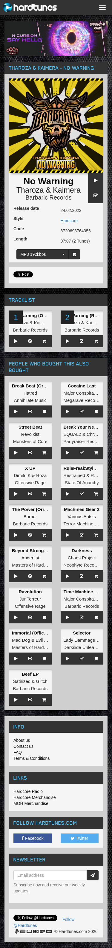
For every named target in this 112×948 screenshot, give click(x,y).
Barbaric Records (48, 197)
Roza (41, 475)
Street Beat (30, 427)
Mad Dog (21, 640)
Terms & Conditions (31, 758)
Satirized (21, 681)
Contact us (23, 746)
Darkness (82, 550)
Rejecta (98, 475)
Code (18, 228)
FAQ (17, 752)
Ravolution (30, 591)
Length (20, 239)
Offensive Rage (30, 482)
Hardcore (69, 220)
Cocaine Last (82, 385)
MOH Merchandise (30, 803)
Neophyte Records (82, 564)
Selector (81, 632)
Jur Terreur (30, 598)
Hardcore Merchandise (34, 797)
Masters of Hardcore (32, 564)
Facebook (32, 838)
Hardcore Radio (28, 791)
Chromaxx (97, 434)
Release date (26, 208)
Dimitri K (22, 475)
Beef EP (30, 674)
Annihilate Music (30, 400)
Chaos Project (82, 557)
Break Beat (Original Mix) (38, 385)
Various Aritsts (81, 516)
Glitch (41, 681)
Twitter (79, 838)
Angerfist (30, 557)
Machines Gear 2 (81, 509)
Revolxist (30, 434)
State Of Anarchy (82, 482)
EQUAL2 (72, 434)
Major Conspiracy (81, 393)
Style (18, 218)
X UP (30, 468)
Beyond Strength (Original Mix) (45, 550)
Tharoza (30, 190)
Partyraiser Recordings (86, 441)
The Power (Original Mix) (38, 509)
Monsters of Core (30, 441)
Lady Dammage (79, 640)
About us (21, 740)
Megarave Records (83, 400)
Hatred (30, 393)
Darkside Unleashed (84, 647)
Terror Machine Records (87, 523)
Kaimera (67, 190)
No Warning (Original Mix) (39, 315)
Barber (30, 516)
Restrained (74, 475)
